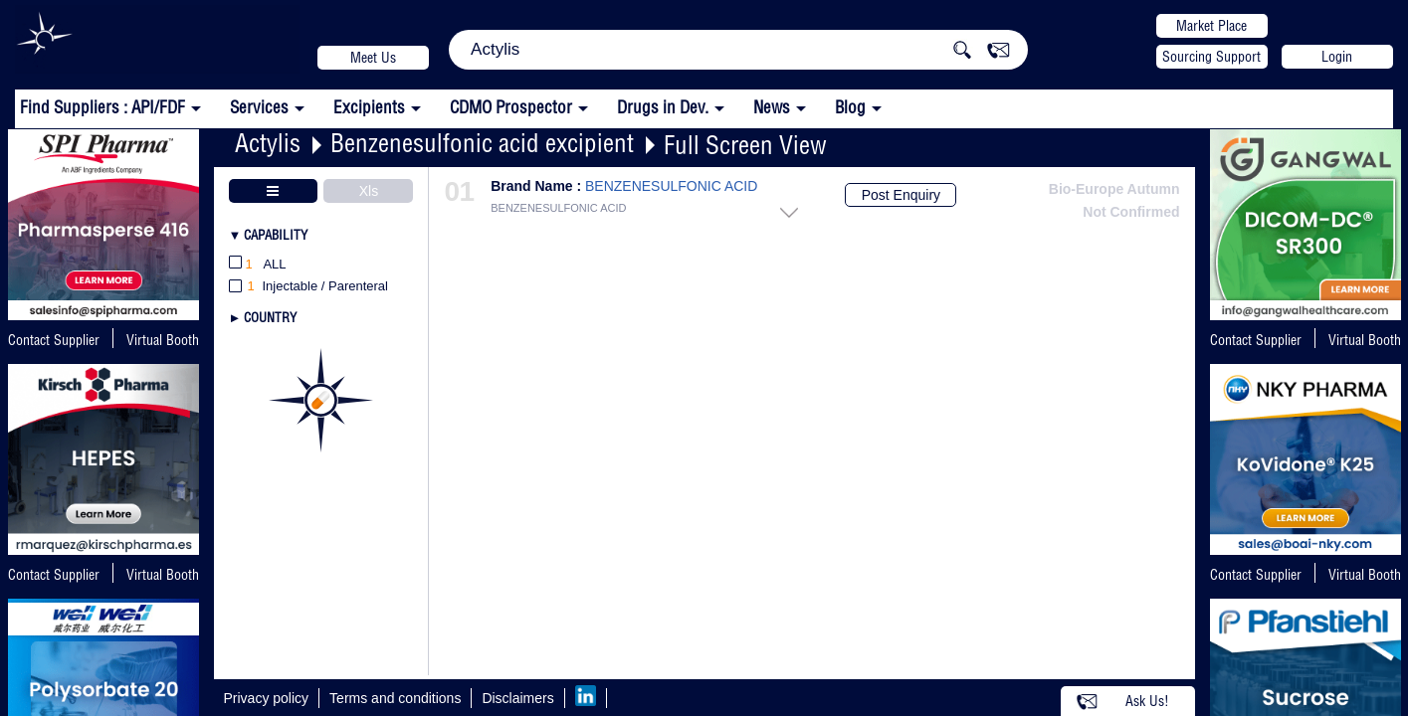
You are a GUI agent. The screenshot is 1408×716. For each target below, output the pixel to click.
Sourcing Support (1211, 57)
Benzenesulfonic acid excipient (482, 142)
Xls (368, 191)
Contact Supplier (54, 340)
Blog (850, 106)
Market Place (1211, 26)
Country (270, 317)
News (771, 106)
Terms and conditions (395, 698)
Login (1336, 57)
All (258, 265)
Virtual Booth (162, 575)
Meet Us (373, 58)
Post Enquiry (901, 195)
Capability (275, 235)
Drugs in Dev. (662, 106)
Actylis (268, 142)
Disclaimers (517, 698)
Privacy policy (266, 698)
